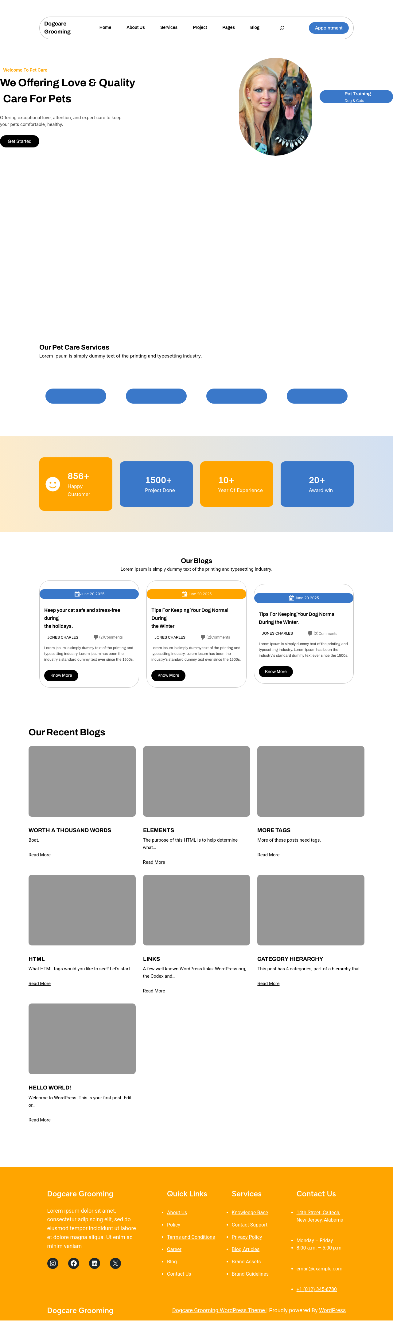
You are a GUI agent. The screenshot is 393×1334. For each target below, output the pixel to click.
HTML (37, 959)
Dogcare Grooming (80, 1193)
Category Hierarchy (290, 959)
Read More (40, 855)
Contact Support (249, 1225)
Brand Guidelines (250, 1274)
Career (174, 1249)
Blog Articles (245, 1249)
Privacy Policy (247, 1237)
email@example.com (320, 1269)
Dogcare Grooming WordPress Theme (219, 1310)
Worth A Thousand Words (70, 830)
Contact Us (179, 1274)
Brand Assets (246, 1262)
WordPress (332, 1310)
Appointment (329, 27)
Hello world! (50, 1088)
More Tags (273, 830)
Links (151, 959)
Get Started (20, 141)
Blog (172, 1262)
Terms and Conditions (191, 1237)
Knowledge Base (250, 1212)
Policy (173, 1225)
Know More (61, 675)
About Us (177, 1212)
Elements (158, 830)
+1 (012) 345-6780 (317, 1289)
